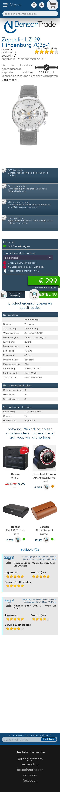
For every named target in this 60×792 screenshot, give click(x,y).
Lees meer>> (10, 80)
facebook (30, 780)
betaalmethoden (30, 769)
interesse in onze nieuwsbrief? (30, 735)
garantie (30, 775)
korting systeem (30, 759)
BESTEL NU (47, 294)
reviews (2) (30, 549)
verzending (30, 764)
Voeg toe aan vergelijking (16, 294)
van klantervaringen (47, 48)
